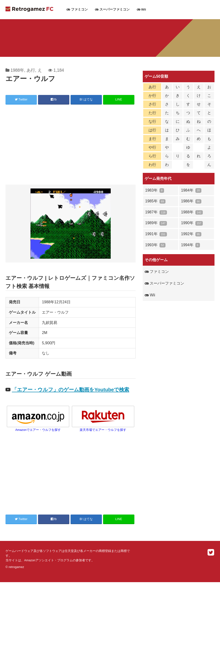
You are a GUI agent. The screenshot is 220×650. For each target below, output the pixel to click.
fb (54, 99)
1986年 (191, 201)
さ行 (152, 104)
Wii (141, 9)
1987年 (156, 212)
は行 (152, 130)
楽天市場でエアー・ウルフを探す (103, 428)
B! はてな (86, 99)
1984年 (191, 190)
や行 (152, 147)
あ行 (31, 70)
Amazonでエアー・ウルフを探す (38, 428)
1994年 (190, 245)
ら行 (152, 156)
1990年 (192, 223)
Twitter (21, 99)
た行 (152, 113)
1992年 (191, 234)
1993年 (155, 245)
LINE (118, 99)
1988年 (17, 70)
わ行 (152, 165)
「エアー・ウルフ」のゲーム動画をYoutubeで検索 (70, 389)
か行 (152, 96)
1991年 (156, 234)
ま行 (152, 139)
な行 (152, 121)
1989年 (156, 223)
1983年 (154, 190)
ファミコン (77, 9)
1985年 (155, 201)
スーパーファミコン (112, 9)
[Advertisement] (71, 145)
